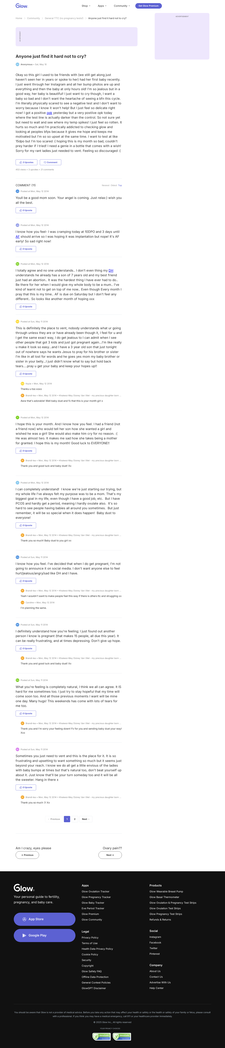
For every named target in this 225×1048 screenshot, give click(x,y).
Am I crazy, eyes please (33, 848)
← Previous (54, 819)
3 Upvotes (26, 162)
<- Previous (27, 855)
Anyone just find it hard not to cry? (107, 18)
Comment (50, 162)
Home (19, 18)
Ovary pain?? (112, 848)
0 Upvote (26, 210)
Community (33, 18)
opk (49, 113)
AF (18, 236)
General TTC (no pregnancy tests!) (64, 18)
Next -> (110, 855)
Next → (86, 819)
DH (111, 270)
